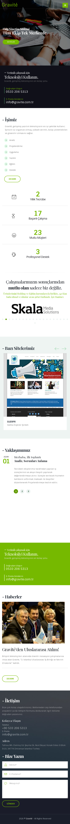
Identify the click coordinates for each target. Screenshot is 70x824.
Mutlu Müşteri (37, 237)
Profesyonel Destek (37, 256)
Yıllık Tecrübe (38, 199)
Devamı (12, 179)
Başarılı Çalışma (38, 218)
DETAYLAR (11, 42)
